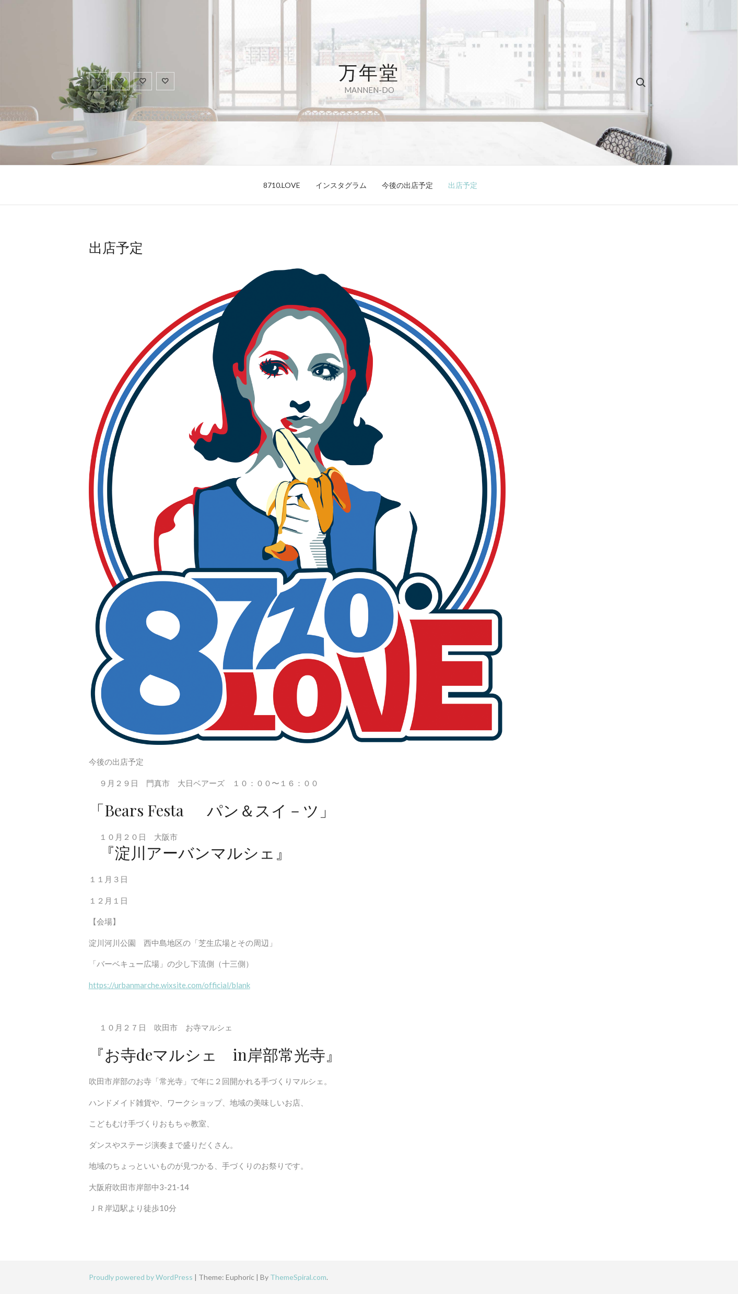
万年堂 (369, 71)
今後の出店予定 (407, 185)
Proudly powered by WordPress (141, 1277)
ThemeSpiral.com (298, 1277)
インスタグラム (341, 185)
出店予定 (462, 185)
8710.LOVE (281, 185)
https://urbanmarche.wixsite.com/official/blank (169, 985)
